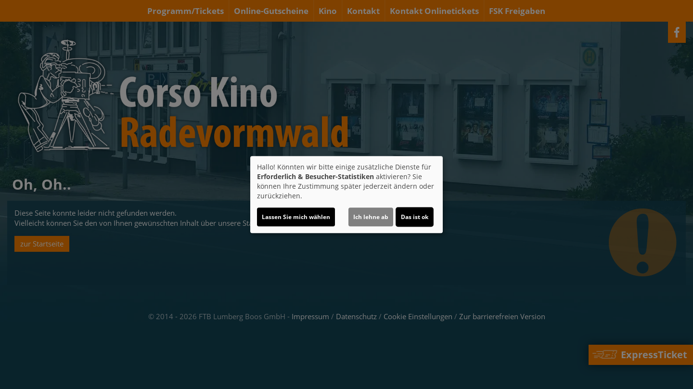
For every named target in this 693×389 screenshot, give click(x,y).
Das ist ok (414, 217)
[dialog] (346, 194)
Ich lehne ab (370, 217)
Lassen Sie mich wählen (296, 217)
